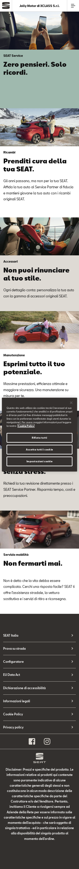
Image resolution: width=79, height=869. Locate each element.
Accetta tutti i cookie (39, 449)
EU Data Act (11, 674)
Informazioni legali (16, 701)
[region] (39, 434)
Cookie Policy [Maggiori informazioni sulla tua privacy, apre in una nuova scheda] (26, 425)
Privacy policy (13, 727)
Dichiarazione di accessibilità (24, 688)
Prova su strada (14, 648)
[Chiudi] (71, 402)
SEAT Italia (10, 635)
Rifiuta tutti (39, 437)
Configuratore (13, 661)
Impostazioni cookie (40, 461)
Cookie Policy (13, 714)
